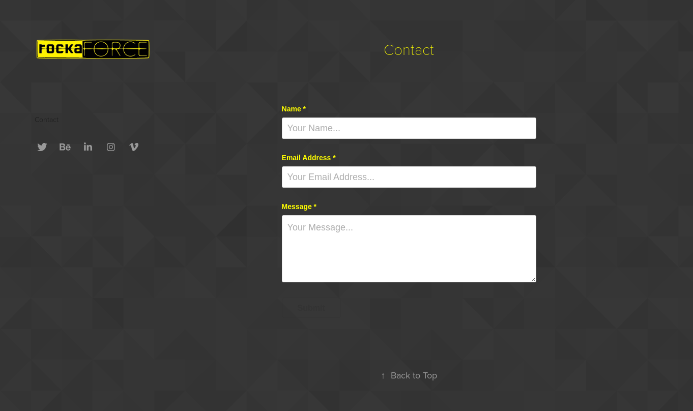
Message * (299, 206)
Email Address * (309, 157)
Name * (294, 108)
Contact (47, 119)
